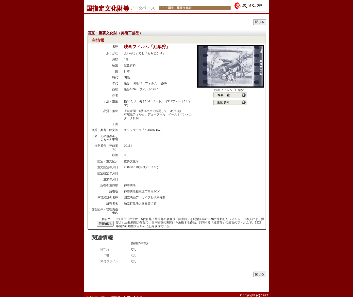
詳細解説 (105, 223)
